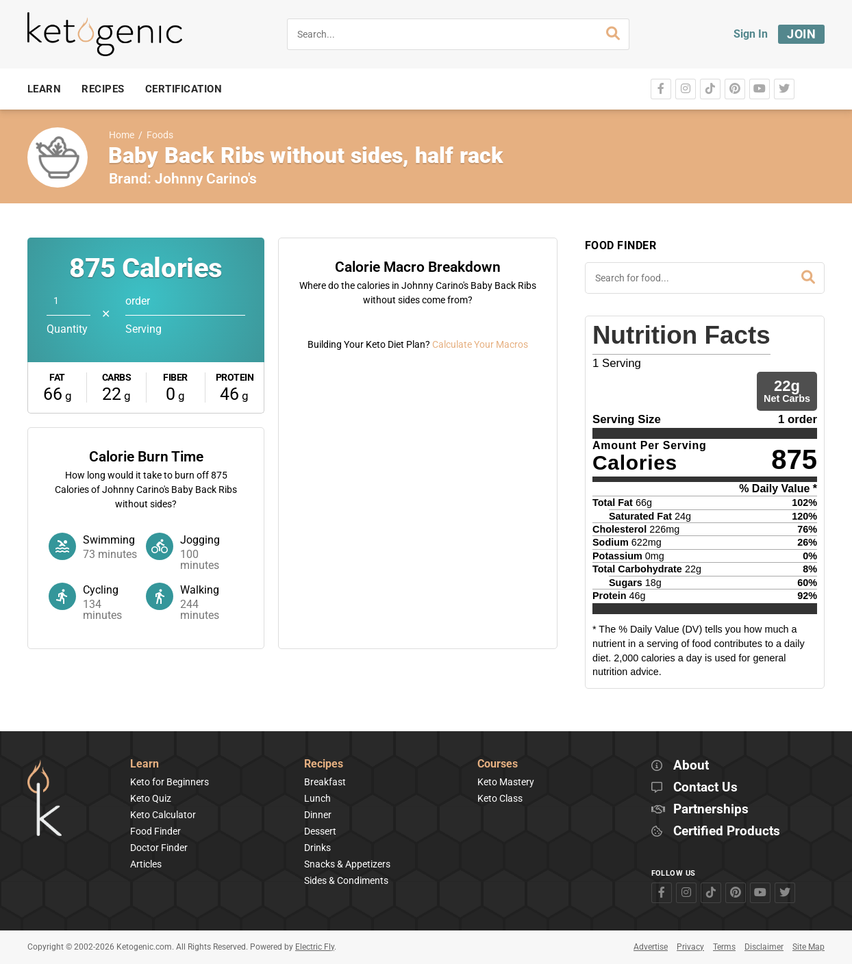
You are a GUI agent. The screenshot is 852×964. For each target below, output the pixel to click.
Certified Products (726, 831)
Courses (497, 764)
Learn (144, 764)
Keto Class (500, 798)
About (691, 766)
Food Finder (155, 831)
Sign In (751, 33)
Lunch (317, 798)
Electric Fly (314, 947)
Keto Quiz (150, 798)
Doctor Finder (159, 847)
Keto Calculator (163, 814)
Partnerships (711, 809)
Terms (724, 947)
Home (121, 135)
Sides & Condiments (346, 880)
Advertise (651, 947)
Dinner (317, 814)
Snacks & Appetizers (347, 864)
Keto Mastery (505, 781)
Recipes (323, 764)
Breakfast (325, 781)
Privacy (690, 947)
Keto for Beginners (169, 781)
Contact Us (705, 788)
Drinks (317, 847)
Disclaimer (764, 947)
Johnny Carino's (206, 178)
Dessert (320, 831)
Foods (160, 135)
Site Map (808, 947)
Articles (146, 864)
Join (801, 34)
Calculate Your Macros (480, 567)
